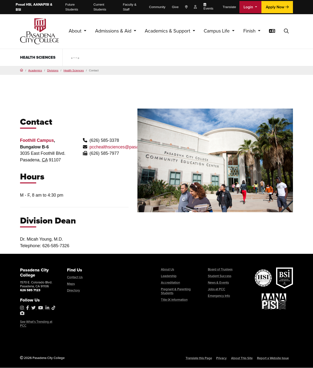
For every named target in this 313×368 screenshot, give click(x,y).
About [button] (76, 30)
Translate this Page (199, 358)
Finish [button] (250, 30)
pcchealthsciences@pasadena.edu (123, 147)
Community (157, 7)
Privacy (221, 358)
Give (175, 7)
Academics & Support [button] (168, 30)
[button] (286, 31)
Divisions (52, 70)
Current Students (99, 7)
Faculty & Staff (129, 7)
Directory (73, 290)
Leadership (169, 276)
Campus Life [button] (217, 30)
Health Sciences (30, 57)
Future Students (71, 7)
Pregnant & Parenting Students (176, 291)
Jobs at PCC (216, 289)
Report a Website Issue (273, 358)
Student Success (219, 276)
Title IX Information (174, 299)
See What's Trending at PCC (36, 324)
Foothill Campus (37, 140)
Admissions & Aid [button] (114, 30)
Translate (229, 7)
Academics (35, 70)
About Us (167, 269)
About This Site (242, 358)
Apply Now (277, 7)
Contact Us (75, 277)
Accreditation (170, 282)
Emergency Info (219, 295)
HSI (28, 4)
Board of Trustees (220, 269)
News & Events (218, 282)
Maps (71, 284)
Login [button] (249, 7)
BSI (18, 9)
